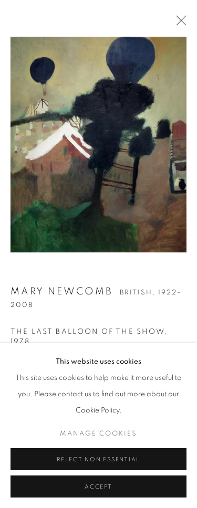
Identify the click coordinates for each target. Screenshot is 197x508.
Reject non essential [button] (98, 468)
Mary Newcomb (62, 294)
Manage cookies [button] (98, 442)
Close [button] (178, 23)
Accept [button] (98, 496)
